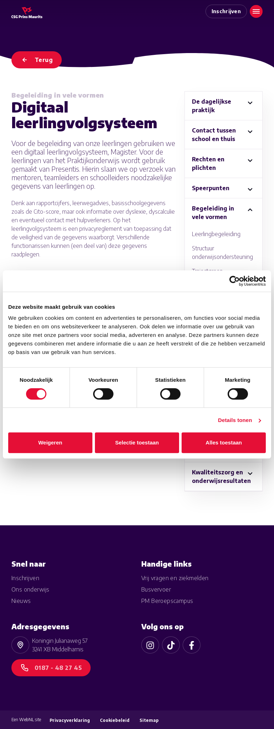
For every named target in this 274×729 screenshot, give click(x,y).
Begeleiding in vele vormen (213, 212)
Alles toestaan (224, 442)
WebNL (26, 719)
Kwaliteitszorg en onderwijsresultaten (221, 476)
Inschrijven (226, 11)
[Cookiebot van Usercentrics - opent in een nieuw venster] (234, 281)
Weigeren (50, 442)
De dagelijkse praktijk (211, 106)
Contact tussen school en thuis (214, 134)
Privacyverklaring (70, 720)
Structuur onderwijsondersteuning (222, 252)
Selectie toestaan (137, 442)
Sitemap (149, 720)
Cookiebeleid (115, 720)
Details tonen (235, 420)
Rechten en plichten (208, 163)
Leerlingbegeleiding (216, 234)
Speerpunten (210, 188)
